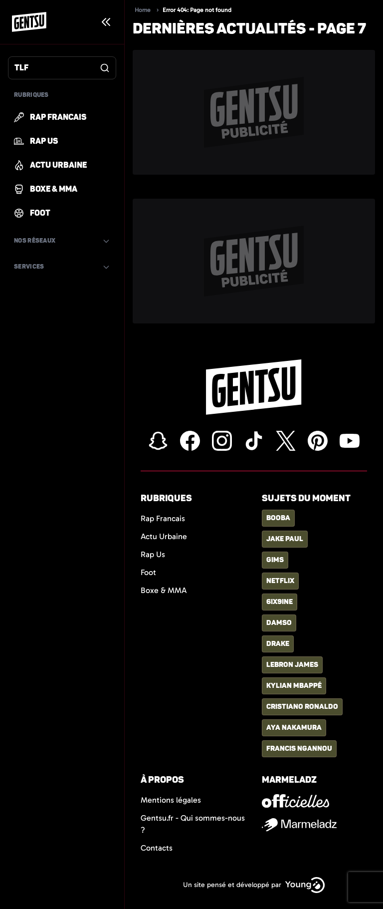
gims (275, 560)
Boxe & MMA (164, 590)
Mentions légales (171, 800)
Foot (148, 572)
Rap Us (153, 554)
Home (143, 9)
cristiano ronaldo (302, 706)
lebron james (292, 664)
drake (277, 643)
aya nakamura (294, 727)
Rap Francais (163, 518)
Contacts (157, 848)
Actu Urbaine (164, 536)
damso (279, 622)
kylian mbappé (294, 685)
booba (278, 518)
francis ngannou (299, 748)
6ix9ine (279, 602)
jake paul (284, 539)
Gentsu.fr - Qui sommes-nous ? (193, 824)
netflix (280, 581)
